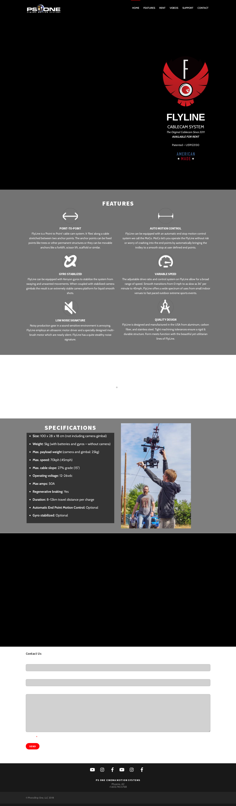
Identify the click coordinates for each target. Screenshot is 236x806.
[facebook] (113, 769)
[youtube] (93, 769)
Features (149, 7)
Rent (162, 7)
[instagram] (103, 769)
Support (187, 7)
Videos (174, 7)
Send (32, 746)
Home (135, 7)
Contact (202, 7)
